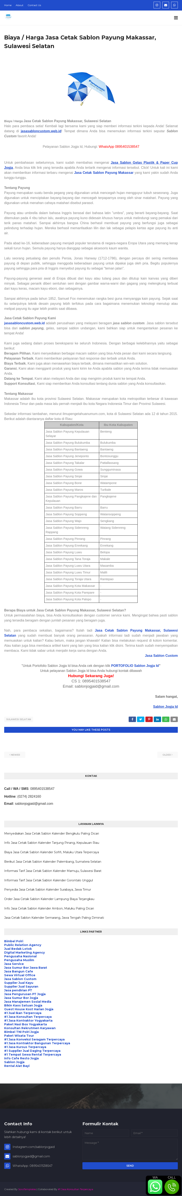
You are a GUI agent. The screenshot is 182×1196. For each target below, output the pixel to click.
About (19, 5)
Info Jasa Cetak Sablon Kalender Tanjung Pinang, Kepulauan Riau (51, 842)
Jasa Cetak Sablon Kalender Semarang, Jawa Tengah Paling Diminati (54, 917)
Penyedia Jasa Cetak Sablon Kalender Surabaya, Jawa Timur (47, 889)
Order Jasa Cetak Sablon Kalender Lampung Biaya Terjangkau (49, 898)
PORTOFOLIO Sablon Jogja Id (135, 665)
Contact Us (34, 5)
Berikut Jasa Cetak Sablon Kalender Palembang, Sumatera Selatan (52, 861)
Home (8, 5)
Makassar (125, 172)
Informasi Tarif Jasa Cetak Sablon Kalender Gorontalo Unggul (48, 879)
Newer (15, 754)
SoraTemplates (27, 1188)
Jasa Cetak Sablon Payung (95, 172)
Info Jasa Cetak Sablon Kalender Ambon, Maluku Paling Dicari (49, 907)
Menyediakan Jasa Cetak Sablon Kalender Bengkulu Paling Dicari (51, 833)
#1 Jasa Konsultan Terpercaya (75, 1188)
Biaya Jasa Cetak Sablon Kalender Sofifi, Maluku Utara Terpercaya (51, 851)
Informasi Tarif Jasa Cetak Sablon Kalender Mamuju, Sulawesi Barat (52, 870)
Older (167, 754)
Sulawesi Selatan (18, 719)
